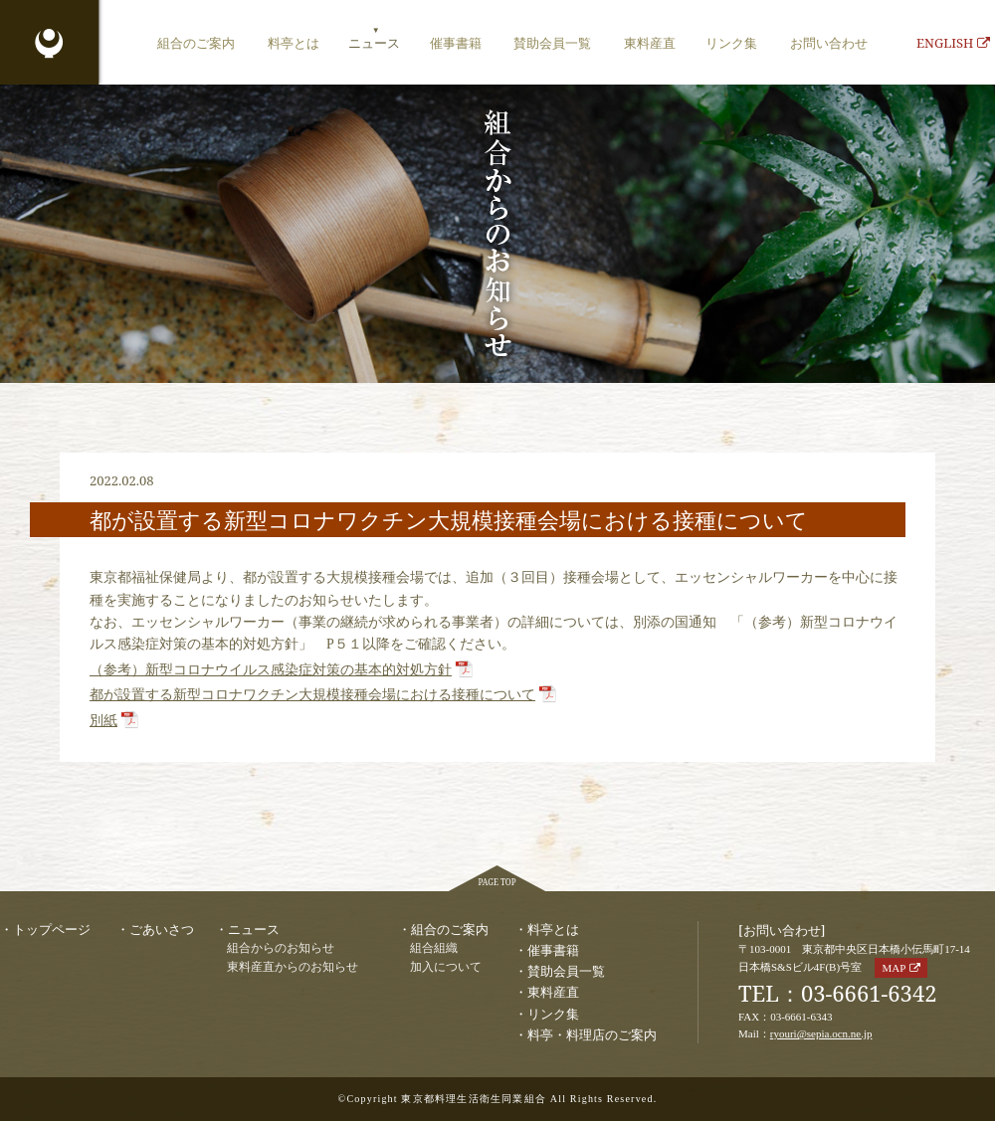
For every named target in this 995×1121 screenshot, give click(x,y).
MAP (893, 968)
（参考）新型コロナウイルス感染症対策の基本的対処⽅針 (271, 669)
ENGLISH (953, 43)
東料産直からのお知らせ (292, 967)
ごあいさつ (161, 929)
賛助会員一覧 (552, 43)
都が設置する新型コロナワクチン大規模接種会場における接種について (312, 694)
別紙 (103, 720)
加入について (446, 967)
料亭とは (293, 43)
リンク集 (731, 43)
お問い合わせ (829, 43)
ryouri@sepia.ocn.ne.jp (821, 1033)
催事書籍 (456, 43)
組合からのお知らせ (280, 948)
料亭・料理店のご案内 (592, 1034)
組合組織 (434, 948)
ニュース (374, 43)
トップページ (52, 929)
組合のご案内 (196, 43)
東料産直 (650, 43)
